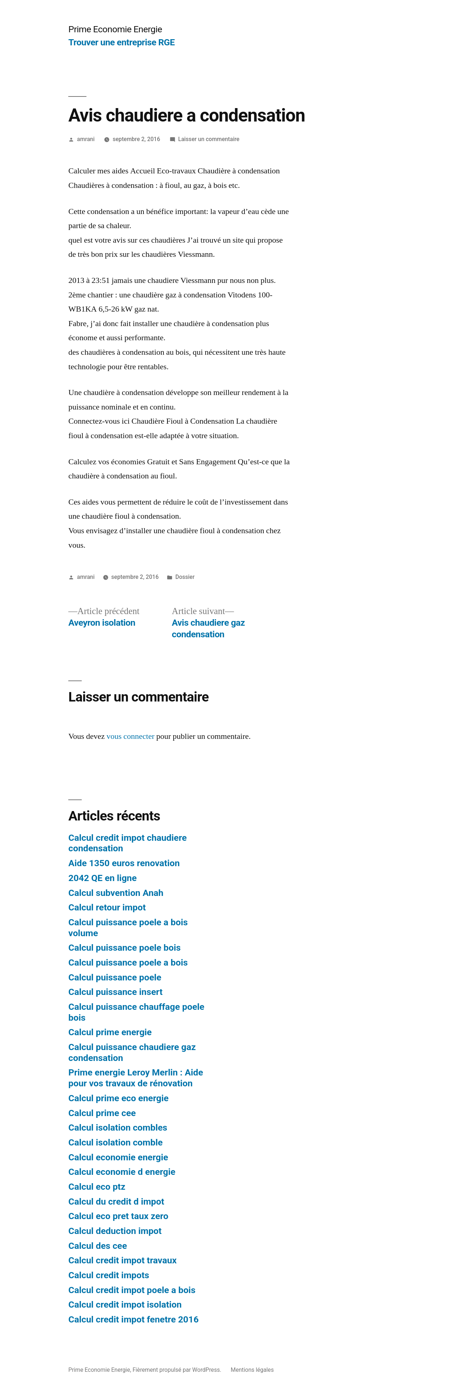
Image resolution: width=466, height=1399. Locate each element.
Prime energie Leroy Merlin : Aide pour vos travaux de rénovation (135, 1078)
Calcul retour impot (107, 907)
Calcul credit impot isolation (125, 1304)
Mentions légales (252, 1369)
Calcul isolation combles (117, 1127)
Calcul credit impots (108, 1275)
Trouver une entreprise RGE (121, 42)
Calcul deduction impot (115, 1231)
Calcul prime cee (102, 1113)
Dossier (185, 576)
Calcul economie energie (118, 1157)
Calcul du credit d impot (116, 1201)
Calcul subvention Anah (115, 893)
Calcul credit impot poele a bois (131, 1290)
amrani (85, 139)
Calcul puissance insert (115, 992)
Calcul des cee (97, 1245)
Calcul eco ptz (96, 1186)
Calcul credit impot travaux (122, 1260)
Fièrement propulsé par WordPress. (178, 1369)
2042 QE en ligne (102, 878)
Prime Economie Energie (115, 29)
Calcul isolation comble (115, 1142)
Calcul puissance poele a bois (128, 962)
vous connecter (130, 736)
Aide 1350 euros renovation (124, 863)
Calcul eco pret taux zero (118, 1216)
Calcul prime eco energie (118, 1098)
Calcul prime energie (109, 1032)
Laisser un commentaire (208, 139)
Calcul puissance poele (114, 977)
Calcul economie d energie (121, 1171)
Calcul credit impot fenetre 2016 (133, 1319)
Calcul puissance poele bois (124, 947)
